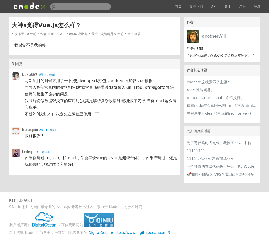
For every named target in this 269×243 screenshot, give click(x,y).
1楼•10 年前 (46, 75)
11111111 (196, 151)
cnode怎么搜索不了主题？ (209, 82)
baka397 (29, 75)
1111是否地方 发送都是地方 (210, 159)
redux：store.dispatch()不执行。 (215, 98)
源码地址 (26, 200)
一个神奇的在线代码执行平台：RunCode (220, 166)
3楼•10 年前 (42, 152)
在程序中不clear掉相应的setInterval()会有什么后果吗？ (222, 113)
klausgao (30, 130)
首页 (178, 6)
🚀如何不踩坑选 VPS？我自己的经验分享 (220, 174)
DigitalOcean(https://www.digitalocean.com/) (130, 232)
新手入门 (196, 6)
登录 (257, 6)
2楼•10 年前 (47, 130)
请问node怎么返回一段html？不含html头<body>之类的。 (222, 105)
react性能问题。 (200, 90)
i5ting (27, 152)
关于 (227, 6)
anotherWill (214, 36)
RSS (12, 200)
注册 (242, 6)
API (214, 6)
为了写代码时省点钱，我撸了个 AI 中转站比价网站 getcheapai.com (222, 143)
